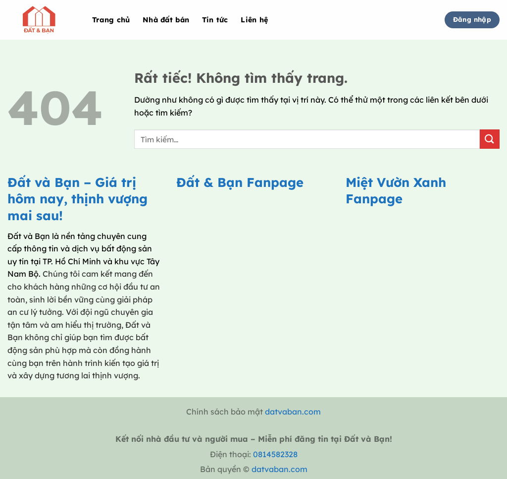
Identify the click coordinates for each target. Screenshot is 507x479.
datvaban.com (293, 412)
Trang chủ (111, 19)
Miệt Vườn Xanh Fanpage (396, 190)
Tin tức (215, 19)
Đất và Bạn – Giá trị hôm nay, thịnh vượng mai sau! (77, 198)
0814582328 (275, 454)
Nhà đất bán (166, 19)
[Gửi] (490, 139)
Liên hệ (254, 19)
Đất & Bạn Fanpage (240, 182)
